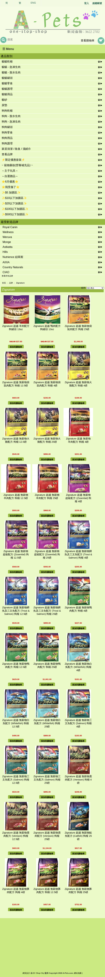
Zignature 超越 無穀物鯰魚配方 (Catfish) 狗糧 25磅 (78, 836)
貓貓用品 (7, 94)
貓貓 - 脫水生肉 (11, 72)
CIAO (6, 272)
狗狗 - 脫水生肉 (11, 116)
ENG (33, 2)
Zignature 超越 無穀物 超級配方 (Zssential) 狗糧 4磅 (78, 498)
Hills (5, 251)
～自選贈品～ (10, 176)
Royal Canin (10, 227)
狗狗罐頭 (7, 127)
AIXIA (6, 262)
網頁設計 (26, 973)
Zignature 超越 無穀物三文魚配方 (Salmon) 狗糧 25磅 (47, 779)
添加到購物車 (16, 347)
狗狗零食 (7, 132)
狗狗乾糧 (7, 110)
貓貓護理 (7, 88)
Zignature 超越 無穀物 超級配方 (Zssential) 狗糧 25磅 (47, 554)
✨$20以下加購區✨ (14, 203)
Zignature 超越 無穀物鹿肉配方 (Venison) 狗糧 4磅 (78, 779)
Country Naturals (13, 267)
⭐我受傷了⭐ (10, 187)
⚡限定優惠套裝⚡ (13, 159)
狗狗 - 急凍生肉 (11, 121)
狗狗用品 (7, 137)
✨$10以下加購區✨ (14, 198)
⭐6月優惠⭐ (10, 181)
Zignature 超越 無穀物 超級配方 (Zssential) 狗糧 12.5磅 (16, 554)
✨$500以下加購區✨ (15, 214)
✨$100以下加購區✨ (15, 208)
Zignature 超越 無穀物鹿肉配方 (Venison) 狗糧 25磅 (47, 836)
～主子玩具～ (10, 170)
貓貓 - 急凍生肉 (11, 67)
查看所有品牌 (7, 276)
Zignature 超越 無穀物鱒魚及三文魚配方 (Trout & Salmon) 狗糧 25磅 (47, 610)
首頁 (4, 283)
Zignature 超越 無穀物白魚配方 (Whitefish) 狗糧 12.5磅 (15, 723)
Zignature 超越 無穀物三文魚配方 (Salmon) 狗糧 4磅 (78, 723)
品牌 (11, 283)
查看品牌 (7, 154)
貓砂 (4, 99)
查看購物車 (87, 40)
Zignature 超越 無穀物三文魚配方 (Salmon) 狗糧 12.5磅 (15, 779)
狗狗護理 (7, 143)
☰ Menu (8, 49)
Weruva (7, 237)
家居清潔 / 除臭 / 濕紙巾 (16, 148)
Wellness (8, 232)
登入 (86, 3)
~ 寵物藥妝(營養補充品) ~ (17, 165)
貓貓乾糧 (7, 61)
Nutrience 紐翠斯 (13, 257)
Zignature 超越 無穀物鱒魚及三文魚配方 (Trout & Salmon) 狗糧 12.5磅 (16, 610)
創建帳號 (97, 3)
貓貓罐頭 (7, 77)
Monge (7, 242)
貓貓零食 (7, 83)
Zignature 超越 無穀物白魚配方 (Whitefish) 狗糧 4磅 (78, 667)
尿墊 (4, 105)
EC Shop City (38, 973)
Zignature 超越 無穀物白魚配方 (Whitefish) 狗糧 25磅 (47, 723)
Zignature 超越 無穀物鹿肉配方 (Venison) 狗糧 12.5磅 (15, 836)
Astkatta (7, 246)
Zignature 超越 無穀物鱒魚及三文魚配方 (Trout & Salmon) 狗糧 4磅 (78, 554)
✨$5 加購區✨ (11, 192)
